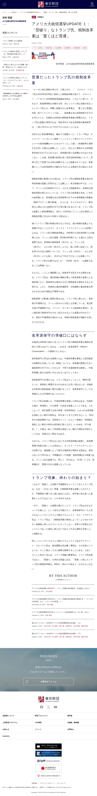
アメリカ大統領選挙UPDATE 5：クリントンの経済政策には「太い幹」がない (63, 613)
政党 (84, 48)
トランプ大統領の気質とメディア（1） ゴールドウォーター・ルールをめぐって (16, 82)
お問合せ (70, 729)
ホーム (5, 12)
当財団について (8, 716)
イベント (38, 729)
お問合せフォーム (48, 682)
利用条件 (34, 783)
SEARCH (6, 736)
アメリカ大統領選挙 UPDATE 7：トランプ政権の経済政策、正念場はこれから (63, 590)
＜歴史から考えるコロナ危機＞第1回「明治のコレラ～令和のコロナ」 (16, 67)
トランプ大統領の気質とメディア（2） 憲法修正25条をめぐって (16, 54)
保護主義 (49, 48)
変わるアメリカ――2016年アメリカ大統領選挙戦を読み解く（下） (63, 634)
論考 (33, 17)
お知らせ (6, 729)
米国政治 (14, 12)
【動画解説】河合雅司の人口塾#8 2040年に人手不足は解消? (16, 95)
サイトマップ (61, 783)
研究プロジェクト (41, 716)
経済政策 (67, 48)
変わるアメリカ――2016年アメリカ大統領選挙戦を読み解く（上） (63, 624)
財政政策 (77, 48)
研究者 (69, 716)
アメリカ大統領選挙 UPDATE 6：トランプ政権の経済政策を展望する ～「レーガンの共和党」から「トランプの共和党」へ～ (63, 601)
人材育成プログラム (10, 722)
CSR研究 (38, 722)
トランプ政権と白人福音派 (16, 42)
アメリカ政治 (37, 48)
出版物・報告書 (73, 722)
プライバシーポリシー (47, 783)
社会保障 (58, 48)
